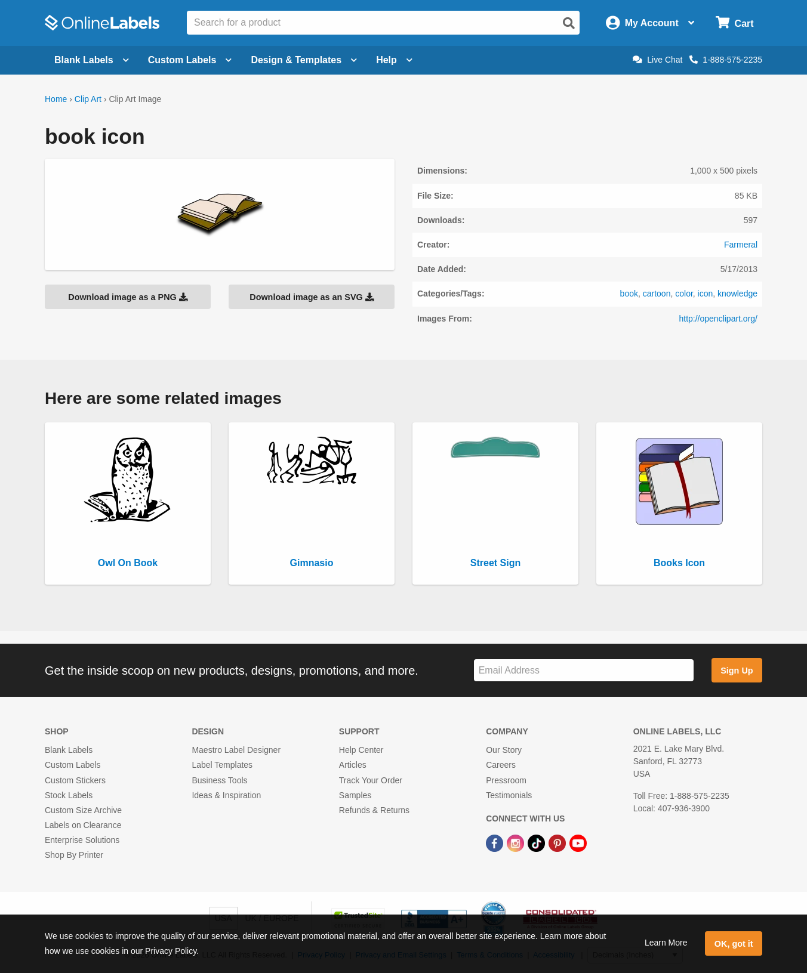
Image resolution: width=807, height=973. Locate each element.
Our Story (504, 750)
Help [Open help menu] (394, 60)
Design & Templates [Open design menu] (304, 60)
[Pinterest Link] (558, 842)
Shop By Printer (74, 855)
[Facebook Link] (496, 842)
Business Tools (219, 780)
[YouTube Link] (578, 842)
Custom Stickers (75, 780)
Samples (355, 795)
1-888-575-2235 (725, 59)
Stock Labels (69, 795)
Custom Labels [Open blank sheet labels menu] (190, 60)
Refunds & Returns (374, 810)
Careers (501, 765)
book (629, 293)
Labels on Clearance (83, 825)
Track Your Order (370, 780)
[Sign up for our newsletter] (584, 670)
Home (56, 99)
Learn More (666, 942)
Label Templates (222, 765)
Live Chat (657, 59)
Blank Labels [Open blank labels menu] (91, 60)
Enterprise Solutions (82, 840)
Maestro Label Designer (236, 750)
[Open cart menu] (734, 23)
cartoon (657, 293)
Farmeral (740, 244)
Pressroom (506, 780)
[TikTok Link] (537, 842)
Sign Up (736, 670)
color (684, 293)
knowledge (737, 293)
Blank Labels (69, 750)
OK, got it (733, 944)
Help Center (361, 750)
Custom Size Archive (83, 810)
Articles (352, 765)
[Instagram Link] (516, 842)
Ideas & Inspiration (226, 795)
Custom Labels (72, 765)
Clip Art (88, 99)
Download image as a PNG (127, 297)
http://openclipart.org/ (718, 318)
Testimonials (509, 795)
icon (705, 293)
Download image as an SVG (312, 297)
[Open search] (569, 23)
